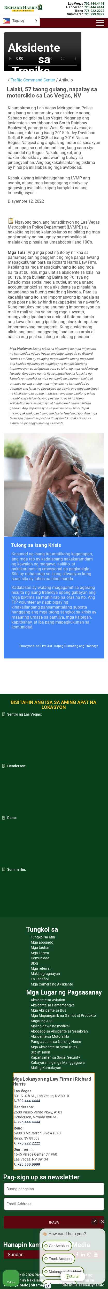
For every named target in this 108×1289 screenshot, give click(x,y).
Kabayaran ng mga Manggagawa (58, 1062)
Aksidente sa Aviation (48, 1000)
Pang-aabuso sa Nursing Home (56, 1042)
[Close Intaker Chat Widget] (102, 1221)
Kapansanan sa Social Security (55, 1057)
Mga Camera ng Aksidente (52, 984)
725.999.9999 (28, 1164)
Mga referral (40, 968)
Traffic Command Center (33, 80)
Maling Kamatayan (46, 1068)
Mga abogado (42, 942)
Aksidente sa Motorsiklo (50, 1036)
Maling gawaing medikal (50, 1026)
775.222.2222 (28, 1143)
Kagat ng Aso (41, 1021)
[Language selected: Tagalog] (20, 21)
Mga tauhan (40, 947)
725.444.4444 (28, 1122)
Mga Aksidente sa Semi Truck (54, 1047)
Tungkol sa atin (43, 937)
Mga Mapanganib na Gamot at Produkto (63, 1015)
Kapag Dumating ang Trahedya (76, 646)
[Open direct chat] (94, 1221)
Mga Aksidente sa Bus (48, 1010)
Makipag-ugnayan (45, 974)
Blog (34, 963)
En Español (40, 979)
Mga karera (40, 953)
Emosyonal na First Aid (35, 646)
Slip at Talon (40, 1052)
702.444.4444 (28, 1101)
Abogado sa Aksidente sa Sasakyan (59, 1031)
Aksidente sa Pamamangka (53, 1005)
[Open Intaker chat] (48, 1286)
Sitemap (38, 1285)
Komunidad (40, 958)
